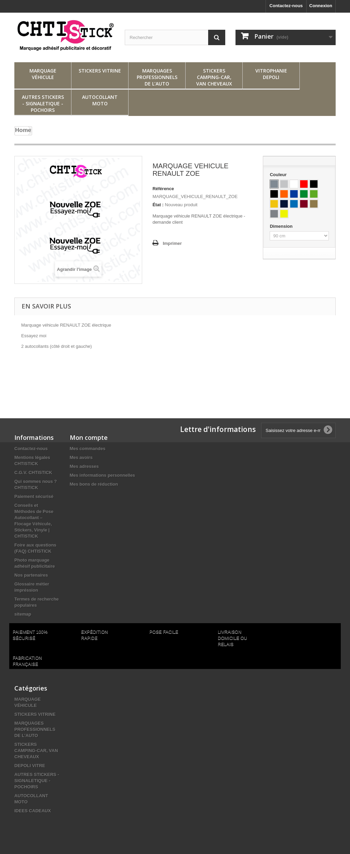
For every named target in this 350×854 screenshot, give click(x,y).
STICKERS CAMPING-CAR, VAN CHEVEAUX (214, 77)
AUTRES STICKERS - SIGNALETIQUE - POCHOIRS (43, 103)
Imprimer (172, 243)
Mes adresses (84, 466)
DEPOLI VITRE (29, 765)
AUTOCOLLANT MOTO (100, 100)
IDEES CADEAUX (32, 810)
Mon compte (89, 437)
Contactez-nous (286, 5)
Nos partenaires (31, 575)
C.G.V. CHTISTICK (33, 472)
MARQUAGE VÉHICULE (42, 73)
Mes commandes (88, 448)
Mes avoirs (81, 457)
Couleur (279, 174)
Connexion (320, 5)
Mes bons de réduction (94, 484)
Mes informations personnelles (102, 475)
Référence (163, 188)
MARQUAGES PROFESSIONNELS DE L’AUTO (157, 77)
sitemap (22, 614)
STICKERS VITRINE (100, 70)
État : (158, 204)
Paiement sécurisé (33, 496)
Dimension (282, 226)
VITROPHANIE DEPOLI (271, 73)
